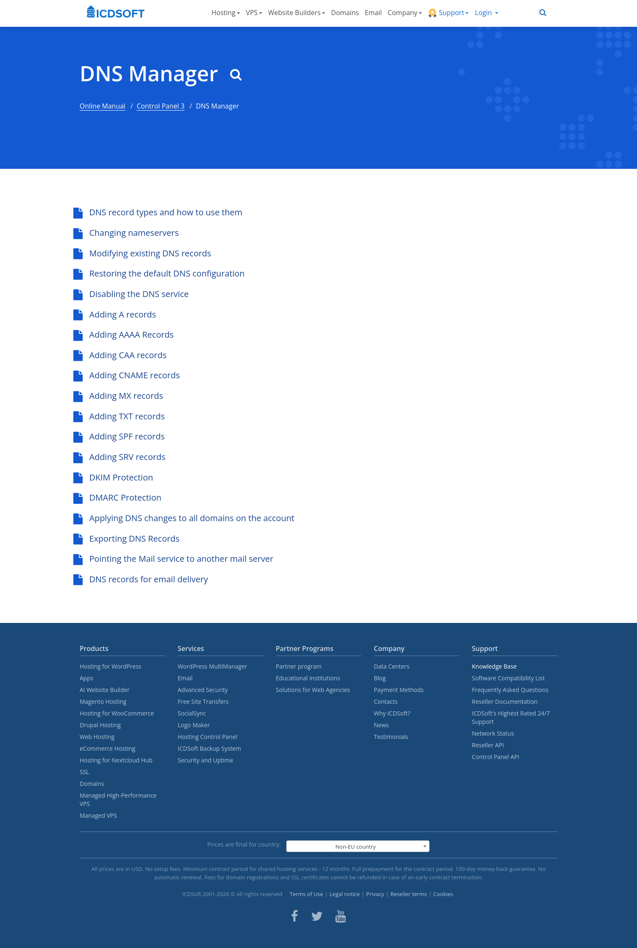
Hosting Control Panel (207, 737)
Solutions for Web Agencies (313, 690)
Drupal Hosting (100, 725)
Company (405, 12)
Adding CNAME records (126, 375)
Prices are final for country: (244, 844)
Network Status (493, 733)
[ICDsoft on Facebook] (294, 916)
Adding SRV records (119, 456)
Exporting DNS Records (126, 538)
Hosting (226, 12)
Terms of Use (306, 894)
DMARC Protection (117, 497)
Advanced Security (203, 690)
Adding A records (114, 314)
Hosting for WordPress (110, 666)
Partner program (299, 666)
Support (448, 13)
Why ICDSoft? (392, 713)
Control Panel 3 (160, 106)
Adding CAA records (120, 355)
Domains (345, 12)
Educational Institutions (308, 678)
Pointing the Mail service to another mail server (173, 558)
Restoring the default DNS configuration (159, 273)
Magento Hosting (103, 701)
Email (373, 12)
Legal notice (344, 894)
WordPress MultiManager (212, 666)
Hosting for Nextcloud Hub (116, 760)
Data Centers (391, 666)
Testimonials (391, 737)
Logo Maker (194, 725)
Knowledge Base (494, 666)
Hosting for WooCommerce (117, 713)
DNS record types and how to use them (157, 212)
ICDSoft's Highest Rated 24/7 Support (511, 717)
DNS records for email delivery (140, 579)
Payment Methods (399, 690)
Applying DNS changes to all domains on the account (183, 518)
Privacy (375, 894)
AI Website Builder (104, 690)
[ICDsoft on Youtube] (340, 916)
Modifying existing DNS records (142, 253)
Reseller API (488, 745)
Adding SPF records (119, 436)
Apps (86, 678)
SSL (84, 772)
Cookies (443, 894)
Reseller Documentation (505, 701)
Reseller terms (409, 894)
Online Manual (102, 106)
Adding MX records (118, 395)
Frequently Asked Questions (510, 690)
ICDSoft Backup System (209, 748)
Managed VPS (98, 815)
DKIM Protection (113, 477)
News (381, 725)
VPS (254, 12)
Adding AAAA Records (123, 334)
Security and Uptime (205, 760)
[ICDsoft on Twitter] (317, 916)
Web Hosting (97, 737)
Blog (380, 678)
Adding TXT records (119, 416)
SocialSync (192, 713)
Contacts (386, 701)
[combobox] (358, 846)
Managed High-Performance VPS (118, 799)
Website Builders (296, 12)
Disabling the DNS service (131, 294)
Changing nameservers (126, 232)
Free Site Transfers (203, 701)
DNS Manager (161, 73)
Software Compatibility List (508, 678)
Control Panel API (495, 757)
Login (486, 12)
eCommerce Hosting (107, 748)
